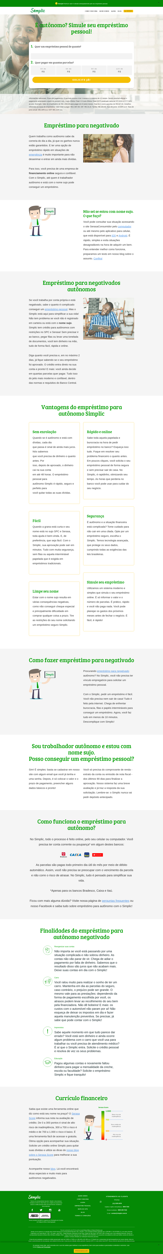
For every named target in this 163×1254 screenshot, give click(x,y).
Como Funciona (91, 11)
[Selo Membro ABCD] (46, 1216)
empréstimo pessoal (56, 309)
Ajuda (113, 11)
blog (53, 1168)
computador (124, 226)
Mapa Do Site (83, 1209)
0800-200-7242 (122, 1210)
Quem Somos (104, 11)
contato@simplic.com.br (119, 1213)
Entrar (128, 11)
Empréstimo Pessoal (83, 1205)
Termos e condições (83, 1215)
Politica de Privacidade (43, 1247)
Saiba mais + (81, 1247)
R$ (43, 70)
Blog (120, 11)
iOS (114, 235)
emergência (35, 154)
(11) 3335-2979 (117, 1203)
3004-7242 (126, 1207)
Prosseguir (81, 1251)
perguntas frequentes (115, 900)
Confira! (97, 258)
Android (123, 235)
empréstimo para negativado (113, 671)
